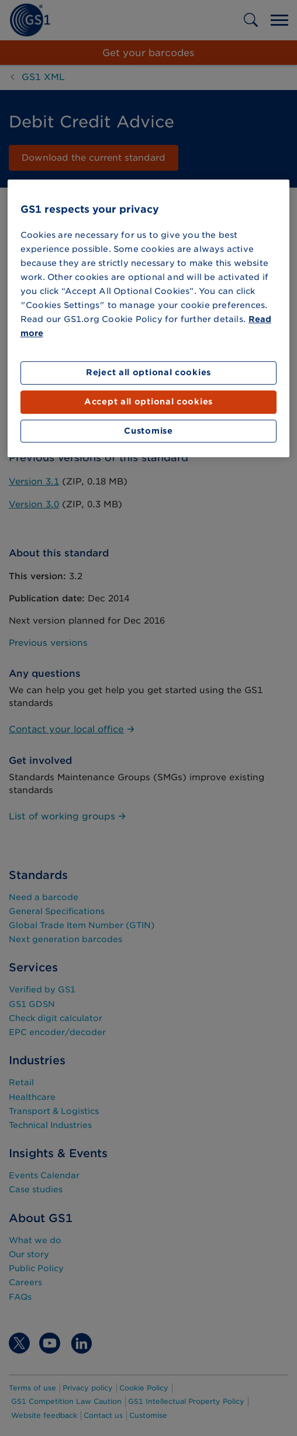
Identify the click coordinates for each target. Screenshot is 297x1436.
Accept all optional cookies (148, 401)
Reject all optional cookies (148, 373)
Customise (148, 430)
